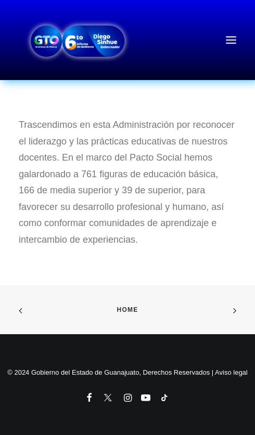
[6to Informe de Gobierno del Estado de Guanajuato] (127, 40)
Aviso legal (231, 372)
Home (127, 309)
